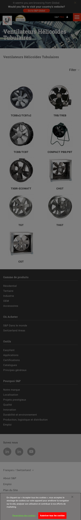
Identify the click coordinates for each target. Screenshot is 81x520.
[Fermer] (72, 498)
